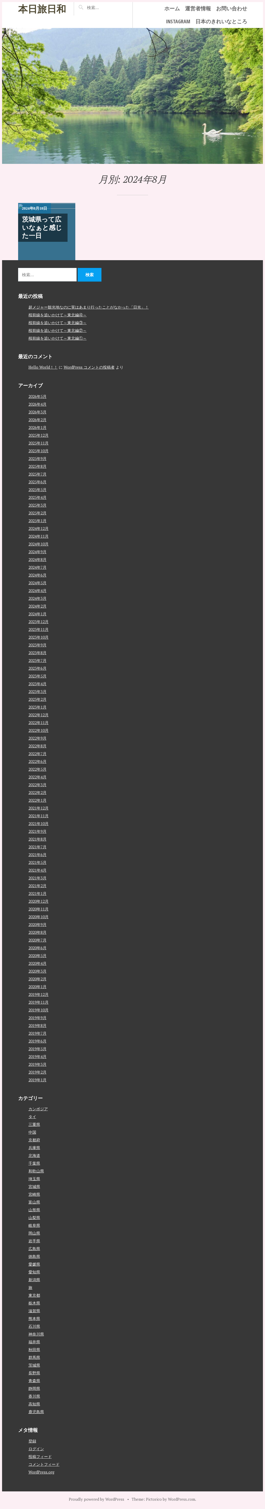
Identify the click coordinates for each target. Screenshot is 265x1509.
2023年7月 (37, 660)
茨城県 (34, 1365)
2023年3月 (37, 691)
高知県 (34, 1403)
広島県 (34, 1248)
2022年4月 (37, 776)
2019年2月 (37, 1072)
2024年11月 (38, 536)
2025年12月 (38, 435)
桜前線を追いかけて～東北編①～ (57, 338)
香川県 (34, 1396)
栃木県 (34, 1303)
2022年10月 (38, 730)
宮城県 (34, 1186)
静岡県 (34, 1388)
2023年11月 (38, 629)
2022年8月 (37, 745)
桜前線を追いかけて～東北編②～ (57, 330)
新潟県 (34, 1279)
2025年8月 (37, 466)
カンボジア (38, 1108)
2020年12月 (38, 901)
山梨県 (34, 1217)
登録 (32, 1441)
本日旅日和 (42, 8)
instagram (178, 21)
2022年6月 (37, 761)
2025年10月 (38, 450)
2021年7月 (37, 846)
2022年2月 (37, 792)
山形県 (34, 1209)
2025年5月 (37, 489)
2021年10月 (38, 823)
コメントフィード (44, 1464)
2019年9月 (37, 1017)
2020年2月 (37, 978)
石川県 (34, 1326)
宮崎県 (34, 1194)
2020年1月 (37, 986)
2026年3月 (37, 411)
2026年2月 (37, 419)
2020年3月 (37, 971)
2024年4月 (37, 590)
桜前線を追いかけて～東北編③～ (57, 322)
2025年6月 (37, 481)
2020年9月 (37, 924)
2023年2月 (37, 699)
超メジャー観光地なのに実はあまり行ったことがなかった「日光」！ (88, 307)
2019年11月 (38, 1002)
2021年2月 (37, 885)
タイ (32, 1116)
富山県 (34, 1202)
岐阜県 (34, 1225)
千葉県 (34, 1163)
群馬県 (34, 1357)
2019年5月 (37, 1048)
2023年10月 (38, 637)
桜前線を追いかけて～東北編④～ (57, 314)
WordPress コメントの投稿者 (89, 367)
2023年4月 (37, 683)
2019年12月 (38, 994)
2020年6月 (37, 947)
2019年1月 (37, 1079)
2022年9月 (37, 738)
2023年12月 (38, 621)
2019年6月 (37, 1041)
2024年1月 (37, 613)
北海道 (34, 1155)
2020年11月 (38, 909)
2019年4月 (37, 1056)
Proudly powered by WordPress (96, 1499)
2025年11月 (38, 443)
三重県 (34, 1124)
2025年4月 (37, 497)
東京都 (34, 1295)
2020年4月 (37, 963)
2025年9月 (37, 458)
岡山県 (34, 1233)
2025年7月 (37, 474)
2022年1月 (37, 800)
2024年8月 (37, 559)
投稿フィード (40, 1456)
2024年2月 (37, 606)
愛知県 (34, 1271)
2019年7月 (37, 1033)
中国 (32, 1132)
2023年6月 (37, 668)
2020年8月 (37, 932)
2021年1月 (37, 893)
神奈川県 (36, 1334)
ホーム (172, 8)
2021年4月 (37, 870)
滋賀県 (34, 1310)
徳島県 (34, 1256)
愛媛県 (34, 1264)
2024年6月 (37, 575)
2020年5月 (37, 955)
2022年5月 (37, 769)
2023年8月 (37, 652)
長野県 (34, 1372)
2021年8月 (37, 839)
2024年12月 (38, 528)
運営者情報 (198, 8)
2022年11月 (38, 722)
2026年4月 (37, 404)
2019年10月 (38, 1009)
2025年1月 (37, 520)
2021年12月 (38, 808)
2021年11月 (38, 815)
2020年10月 (38, 916)
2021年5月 (37, 862)
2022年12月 (38, 714)
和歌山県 (36, 1170)
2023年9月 (37, 644)
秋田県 (34, 1349)
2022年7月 (37, 753)
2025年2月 (37, 512)
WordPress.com (181, 1499)
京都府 (34, 1139)
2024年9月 (37, 551)
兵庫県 (34, 1147)
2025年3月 (37, 505)
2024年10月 (38, 543)
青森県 (34, 1380)
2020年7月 (37, 940)
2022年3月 (37, 784)
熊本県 (34, 1318)
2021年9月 (37, 831)
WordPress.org (41, 1472)
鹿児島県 (36, 1411)
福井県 (34, 1341)
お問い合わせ (231, 8)
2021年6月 (37, 854)
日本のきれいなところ (221, 21)
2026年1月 (37, 427)
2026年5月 (37, 396)
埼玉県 (34, 1178)
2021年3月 (37, 877)
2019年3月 (37, 1064)
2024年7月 (37, 567)
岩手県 (34, 1240)
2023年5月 (37, 676)
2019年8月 (37, 1025)
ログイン (36, 1448)
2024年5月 (37, 582)
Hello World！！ (43, 367)
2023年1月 (37, 707)
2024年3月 (37, 598)
